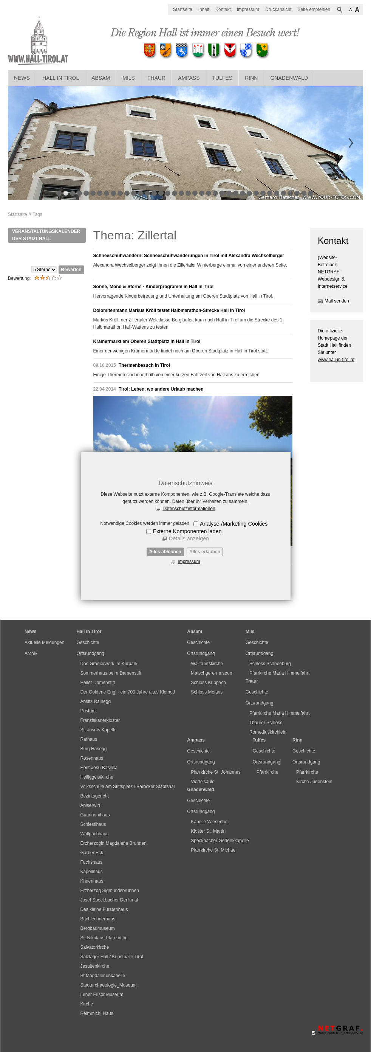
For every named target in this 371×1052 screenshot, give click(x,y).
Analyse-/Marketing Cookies (233, 524)
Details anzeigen (189, 538)
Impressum (189, 561)
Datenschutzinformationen (188, 508)
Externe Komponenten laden (187, 531)
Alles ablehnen (165, 551)
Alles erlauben (204, 551)
